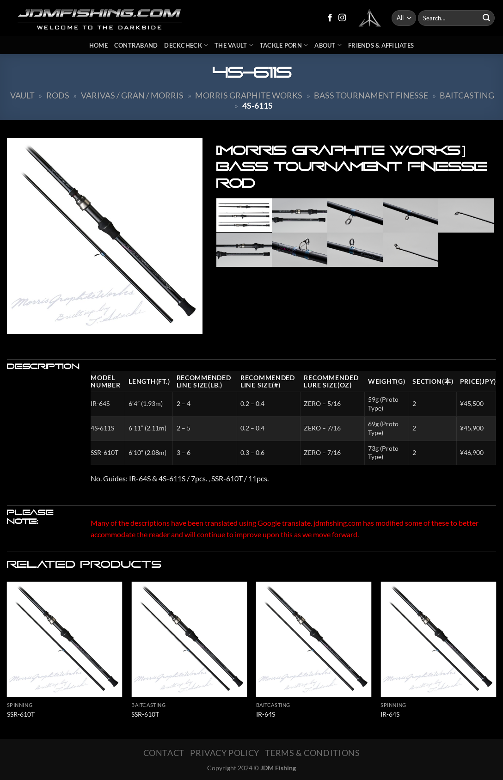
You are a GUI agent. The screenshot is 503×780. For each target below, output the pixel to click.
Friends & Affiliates (381, 45)
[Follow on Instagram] (342, 18)
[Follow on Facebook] (330, 18)
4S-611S (257, 105)
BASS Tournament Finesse (371, 95)
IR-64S (265, 714)
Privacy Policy (224, 753)
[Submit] (486, 18)
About (328, 45)
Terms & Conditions (312, 753)
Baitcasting (467, 95)
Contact (163, 753)
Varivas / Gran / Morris (132, 95)
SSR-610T (21, 714)
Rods (57, 95)
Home (98, 45)
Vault (22, 95)
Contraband (136, 45)
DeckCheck (186, 45)
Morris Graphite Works (248, 95)
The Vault (234, 45)
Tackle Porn (284, 45)
